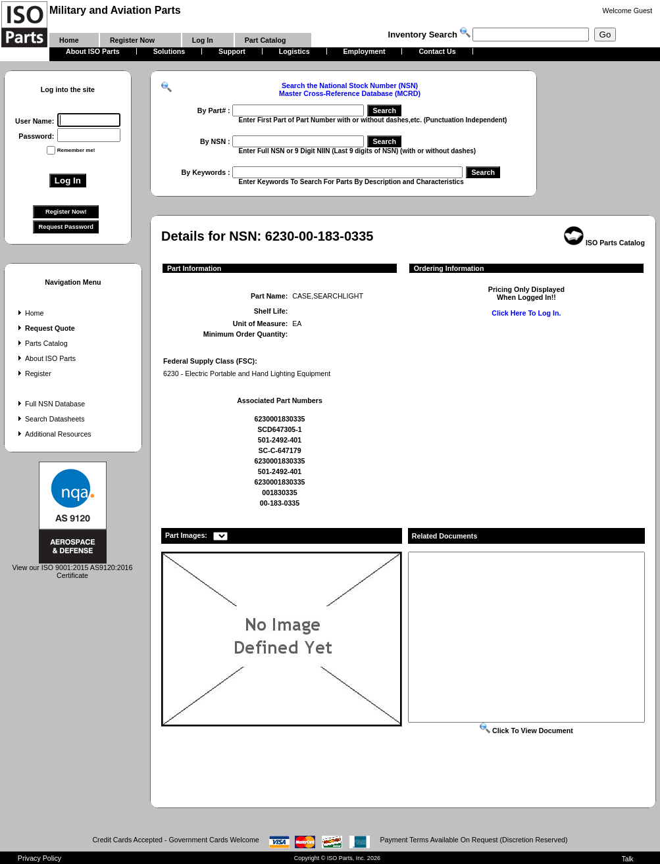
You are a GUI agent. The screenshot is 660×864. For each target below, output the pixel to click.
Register (33, 373)
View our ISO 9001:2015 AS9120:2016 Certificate (73, 568)
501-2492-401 (279, 440)
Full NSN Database (50, 404)
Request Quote (45, 328)
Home (29, 313)
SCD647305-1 (279, 429)
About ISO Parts (45, 358)
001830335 (279, 492)
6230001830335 (279, 419)
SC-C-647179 (279, 450)
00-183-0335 (279, 503)
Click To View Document (526, 730)
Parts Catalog (41, 343)
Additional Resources (53, 434)
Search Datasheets (50, 419)
